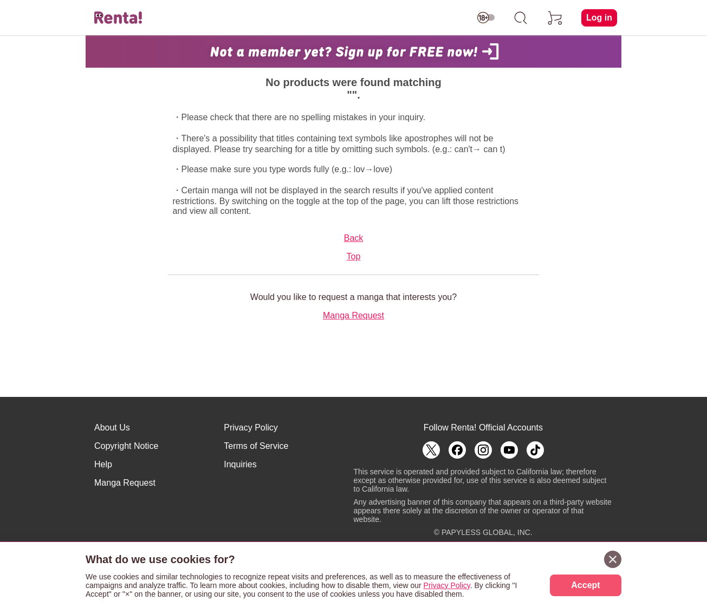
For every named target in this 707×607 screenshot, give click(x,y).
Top (354, 256)
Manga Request (353, 315)
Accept (585, 585)
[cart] (555, 18)
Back (354, 238)
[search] (520, 18)
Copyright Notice (126, 446)
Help (103, 464)
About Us (112, 427)
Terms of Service (256, 446)
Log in (599, 17)
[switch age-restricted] (486, 18)
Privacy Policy (251, 427)
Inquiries (240, 464)
